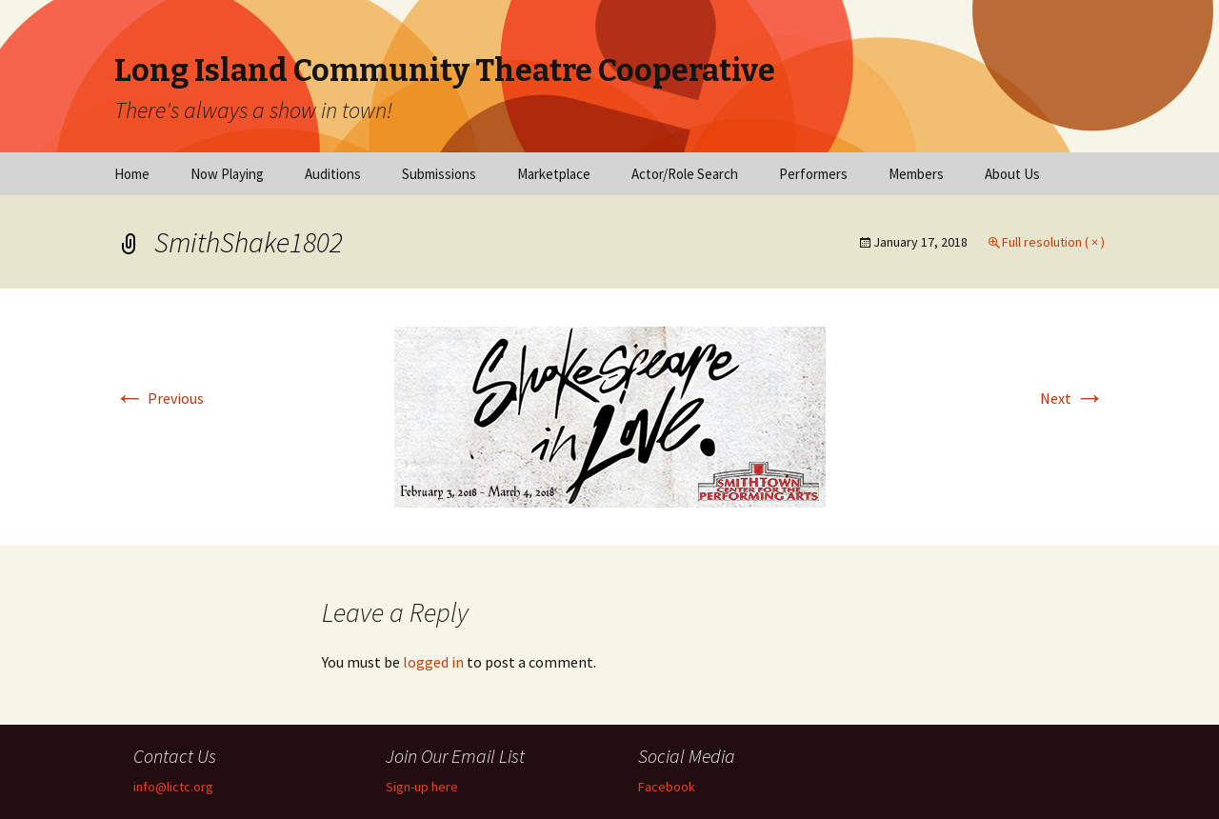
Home (132, 174)
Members (916, 174)
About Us (1012, 174)
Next (1072, 398)
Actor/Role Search (684, 174)
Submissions (439, 174)
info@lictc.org (173, 786)
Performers (813, 174)
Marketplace (553, 174)
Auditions (333, 174)
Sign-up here (422, 786)
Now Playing (227, 174)
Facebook (666, 786)
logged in (433, 661)
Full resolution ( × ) (1053, 241)
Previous (159, 398)
